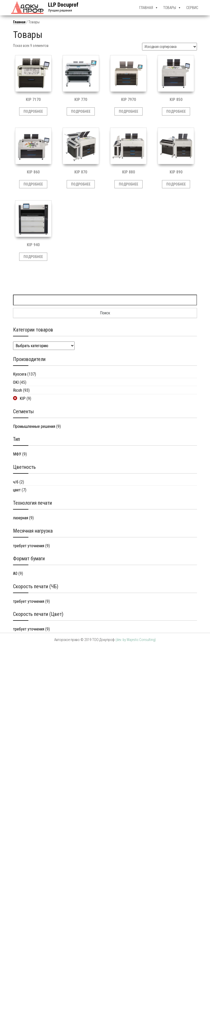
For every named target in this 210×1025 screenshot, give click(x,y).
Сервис (192, 8)
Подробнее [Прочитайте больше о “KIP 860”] (33, 184)
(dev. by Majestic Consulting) (135, 640)
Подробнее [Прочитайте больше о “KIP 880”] (128, 184)
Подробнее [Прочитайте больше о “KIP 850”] (176, 111)
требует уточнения (28, 545)
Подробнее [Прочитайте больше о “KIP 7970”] (128, 111)
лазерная (20, 517)
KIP (23, 398)
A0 (15, 573)
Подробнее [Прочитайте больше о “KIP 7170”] (33, 111)
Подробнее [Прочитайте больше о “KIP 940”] (33, 257)
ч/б (15, 482)
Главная (146, 8)
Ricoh (17, 390)
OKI (16, 382)
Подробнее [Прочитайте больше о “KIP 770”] (80, 111)
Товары (169, 8)
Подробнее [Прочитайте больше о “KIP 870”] (80, 184)
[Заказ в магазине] (169, 46)
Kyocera (19, 374)
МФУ (17, 454)
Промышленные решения (34, 426)
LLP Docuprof (63, 5)
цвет (17, 490)
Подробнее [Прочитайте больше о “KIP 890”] (176, 184)
